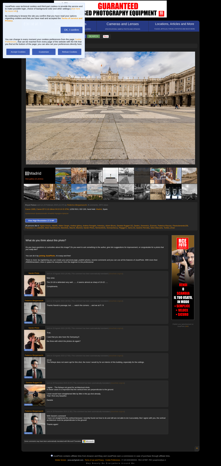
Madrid (99, 209)
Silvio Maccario (156, 228)
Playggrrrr (123, 228)
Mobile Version (60, 460)
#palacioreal (30, 213)
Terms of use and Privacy (94, 460)
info (187, 326)
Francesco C (30, 228)
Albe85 (54, 226)
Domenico (145, 226)
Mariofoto (64, 228)
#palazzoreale (41, 213)
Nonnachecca (112, 228)
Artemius (100, 226)
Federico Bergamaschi (77, 205)
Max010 (79, 228)
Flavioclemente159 (180, 226)
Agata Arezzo (45, 226)
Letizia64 (40, 228)
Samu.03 (131, 228)
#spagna (58, 213)
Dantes (137, 226)
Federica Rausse (165, 226)
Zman (172, 228)
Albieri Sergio (63, 226)
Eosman (153, 226)
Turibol (166, 228)
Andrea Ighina (76, 226)
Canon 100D (30, 209)
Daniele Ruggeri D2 (125, 226)
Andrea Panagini (89, 226)
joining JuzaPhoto (47, 256)
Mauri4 (72, 228)
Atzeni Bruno (110, 226)
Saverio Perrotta (142, 228)
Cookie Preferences (112, 460)
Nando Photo (89, 228)
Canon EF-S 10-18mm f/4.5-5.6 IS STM (53, 209)
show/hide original (115, 274)
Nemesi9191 (100, 228)
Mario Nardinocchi (52, 228)
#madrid (50, 213)
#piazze (65, 213)
